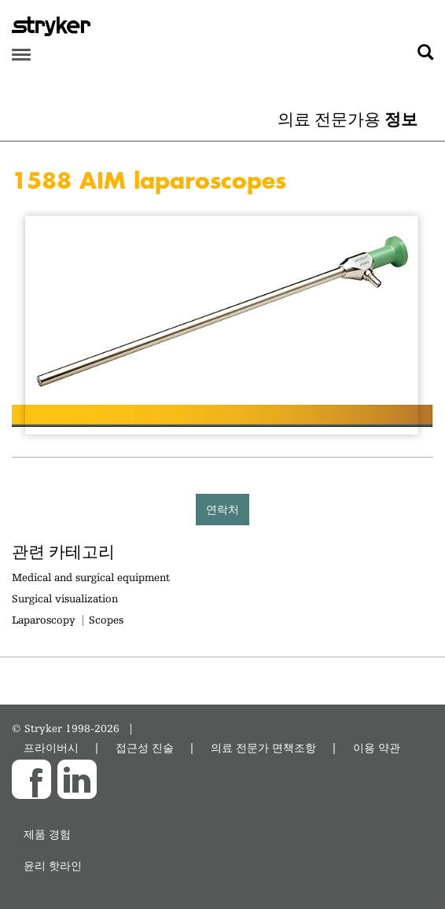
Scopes (106, 619)
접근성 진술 (145, 747)
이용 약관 (376, 747)
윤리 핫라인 (53, 865)
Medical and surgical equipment (91, 577)
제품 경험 (47, 833)
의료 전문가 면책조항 (263, 747)
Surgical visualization (65, 598)
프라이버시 (51, 747)
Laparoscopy (43, 619)
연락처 (222, 509)
